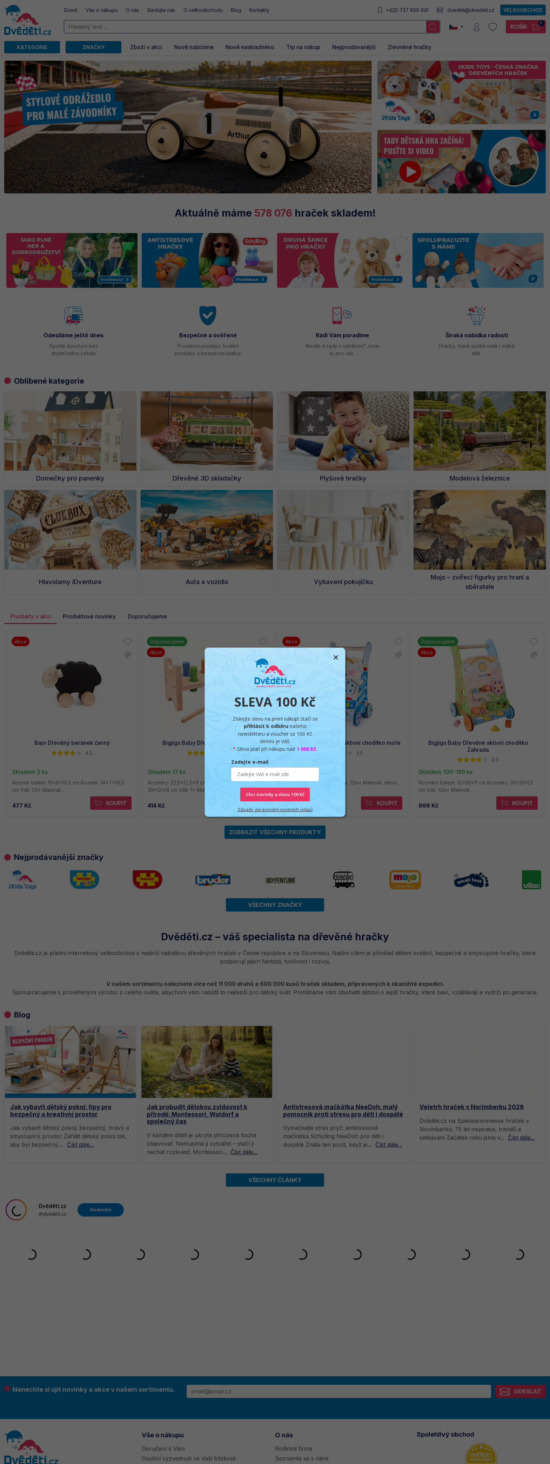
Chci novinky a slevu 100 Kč (275, 794)
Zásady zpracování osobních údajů (275, 809)
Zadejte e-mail (249, 762)
